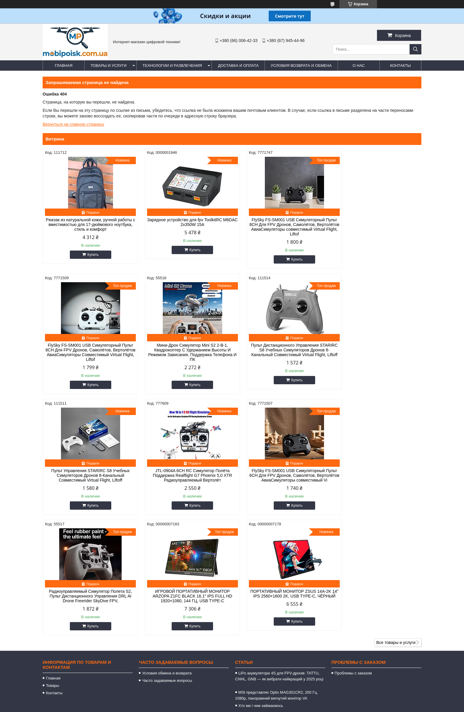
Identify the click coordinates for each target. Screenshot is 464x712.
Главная (63, 65)
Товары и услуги (109, 65)
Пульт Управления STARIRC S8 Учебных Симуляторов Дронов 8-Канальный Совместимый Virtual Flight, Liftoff (280, 350)
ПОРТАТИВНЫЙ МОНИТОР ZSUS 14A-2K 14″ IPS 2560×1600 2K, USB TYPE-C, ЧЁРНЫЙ (376, 475)
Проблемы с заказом (353, 557)
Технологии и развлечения (172, 65)
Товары (52, 569)
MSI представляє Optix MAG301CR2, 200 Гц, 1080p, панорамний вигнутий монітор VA (276, 579)
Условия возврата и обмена (301, 65)
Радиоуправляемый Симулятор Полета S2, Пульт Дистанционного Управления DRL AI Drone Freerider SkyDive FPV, (183, 475)
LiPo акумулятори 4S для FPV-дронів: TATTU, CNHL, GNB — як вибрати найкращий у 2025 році (279, 563)
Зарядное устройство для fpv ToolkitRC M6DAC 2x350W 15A (183, 222)
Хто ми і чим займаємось (261, 589)
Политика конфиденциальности (335, 706)
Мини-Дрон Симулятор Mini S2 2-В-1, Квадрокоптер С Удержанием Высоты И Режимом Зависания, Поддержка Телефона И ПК (88, 352)
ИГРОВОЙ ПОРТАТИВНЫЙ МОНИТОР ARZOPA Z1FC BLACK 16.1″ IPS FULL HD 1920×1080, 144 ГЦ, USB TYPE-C (280, 475)
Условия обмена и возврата (166, 557)
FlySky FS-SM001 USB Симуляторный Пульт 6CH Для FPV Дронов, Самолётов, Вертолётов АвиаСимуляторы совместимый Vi (87, 477)
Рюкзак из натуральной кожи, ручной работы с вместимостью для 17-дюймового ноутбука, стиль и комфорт (87, 224)
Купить (90, 255)
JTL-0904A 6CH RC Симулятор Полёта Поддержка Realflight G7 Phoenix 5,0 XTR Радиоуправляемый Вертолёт (376, 350)
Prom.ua (257, 696)
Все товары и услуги (395, 526)
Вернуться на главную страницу (73, 124)
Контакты (400, 65)
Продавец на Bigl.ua (232, 701)
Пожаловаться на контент (285, 706)
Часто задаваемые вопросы (167, 564)
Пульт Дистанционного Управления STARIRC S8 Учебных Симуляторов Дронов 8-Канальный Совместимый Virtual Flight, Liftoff (184, 352)
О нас (359, 65)
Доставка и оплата (238, 65)
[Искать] (415, 49)
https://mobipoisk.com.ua (264, 640)
